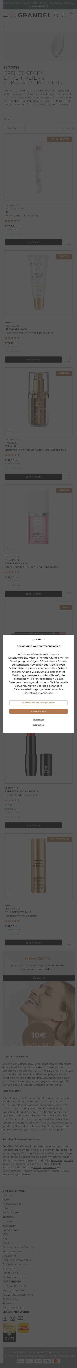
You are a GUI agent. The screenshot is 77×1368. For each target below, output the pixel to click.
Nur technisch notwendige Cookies (38, 703)
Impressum (38, 720)
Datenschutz (38, 725)
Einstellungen (32, 693)
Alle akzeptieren (38, 711)
